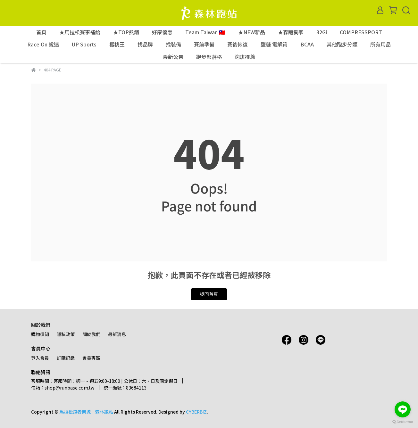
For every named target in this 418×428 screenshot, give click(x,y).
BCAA (307, 44)
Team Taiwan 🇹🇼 (205, 32)
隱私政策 (66, 334)
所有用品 (380, 44)
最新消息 (117, 334)
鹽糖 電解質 (274, 44)
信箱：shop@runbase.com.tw (62, 387)
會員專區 (91, 358)
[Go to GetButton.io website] (402, 422)
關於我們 (91, 334)
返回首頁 (209, 294)
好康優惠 (162, 32)
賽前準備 (204, 44)
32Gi (321, 32)
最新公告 (173, 56)
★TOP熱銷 (126, 32)
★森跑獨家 (291, 32)
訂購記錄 (66, 358)
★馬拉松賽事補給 (79, 32)
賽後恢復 (237, 44)
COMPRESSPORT (361, 32)
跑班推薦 (245, 56)
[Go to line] (403, 409)
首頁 (41, 32)
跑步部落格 (209, 56)
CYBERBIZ (196, 411)
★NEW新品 (251, 32)
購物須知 (40, 334)
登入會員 (40, 358)
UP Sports (84, 44)
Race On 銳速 (43, 44)
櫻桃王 (117, 44)
